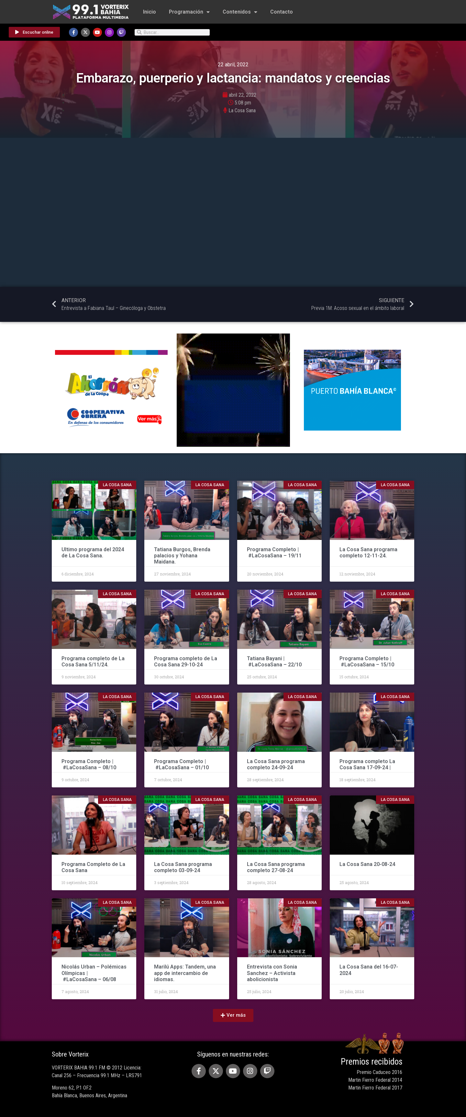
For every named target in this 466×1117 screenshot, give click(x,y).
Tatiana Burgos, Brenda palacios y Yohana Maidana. (182, 555)
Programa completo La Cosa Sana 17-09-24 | (367, 764)
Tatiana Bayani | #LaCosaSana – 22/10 (274, 661)
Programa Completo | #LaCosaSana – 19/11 (274, 552)
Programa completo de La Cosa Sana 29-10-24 (185, 661)
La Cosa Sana (242, 110)
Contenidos (240, 12)
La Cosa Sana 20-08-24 (367, 864)
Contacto (281, 12)
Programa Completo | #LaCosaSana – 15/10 (366, 661)
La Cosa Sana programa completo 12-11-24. (368, 552)
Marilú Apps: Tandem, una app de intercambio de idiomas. (185, 973)
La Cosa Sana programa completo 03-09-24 (183, 867)
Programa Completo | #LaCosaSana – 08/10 (88, 764)
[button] (233, 1015)
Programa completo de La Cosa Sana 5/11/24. (93, 661)
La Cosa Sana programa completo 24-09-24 (276, 764)
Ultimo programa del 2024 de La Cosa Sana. (92, 552)
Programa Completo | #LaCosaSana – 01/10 (182, 764)
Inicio (149, 12)
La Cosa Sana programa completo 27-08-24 (276, 867)
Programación (189, 12)
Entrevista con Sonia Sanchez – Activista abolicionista (272, 973)
